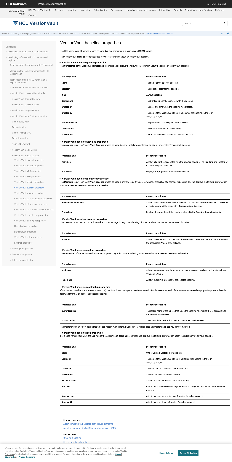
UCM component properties (33, 198)
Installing (72, 10)
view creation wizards (28, 93)
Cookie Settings (166, 453)
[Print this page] (228, 34)
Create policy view (20, 121)
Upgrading (85, 10)
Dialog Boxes (24, 150)
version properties (28, 165)
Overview (59, 10)
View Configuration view (29, 116)
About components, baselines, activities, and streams (88, 424)
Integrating (164, 10)
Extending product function (198, 10)
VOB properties (27, 171)
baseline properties (160, 33)
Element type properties (25, 232)
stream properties (28, 193)
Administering (100, 10)
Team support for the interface (93, 33)
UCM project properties (31, 204)
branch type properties (31, 215)
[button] (4, 46)
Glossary (32, 15)
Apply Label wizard (21, 144)
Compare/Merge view (22, 254)
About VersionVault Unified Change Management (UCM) (89, 428)
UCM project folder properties (34, 209)
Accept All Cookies (188, 453)
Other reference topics (22, 260)
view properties (27, 176)
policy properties (28, 237)
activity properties (28, 182)
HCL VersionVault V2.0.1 (16, 12)
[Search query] (204, 23)
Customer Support (216, 4)
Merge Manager (25, 110)
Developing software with (43, 33)
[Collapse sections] (222, 34)
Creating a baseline (72, 438)
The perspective (29, 87)
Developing (116, 10)
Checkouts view (25, 104)
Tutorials (178, 10)
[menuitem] (40, 10)
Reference (220, 10)
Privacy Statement (27, 457)
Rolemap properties (23, 243)
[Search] (224, 23)
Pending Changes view (22, 248)
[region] (116, 453)
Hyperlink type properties (25, 226)
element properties (29, 160)
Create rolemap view (21, 133)
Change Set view (26, 99)
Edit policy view (19, 127)
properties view (131, 33)
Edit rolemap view (20, 138)
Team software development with (32, 65)
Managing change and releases (140, 10)
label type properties (30, 220)
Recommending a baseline (75, 442)
